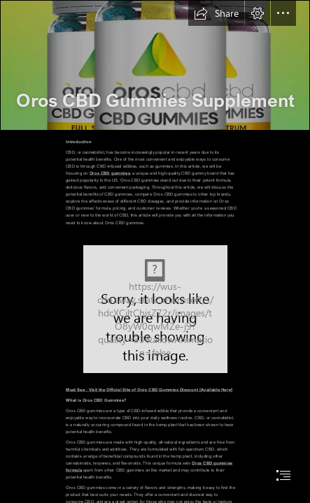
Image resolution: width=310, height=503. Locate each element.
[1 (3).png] (155, 65)
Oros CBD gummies (110, 173)
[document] (155, 251)
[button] (216, 13)
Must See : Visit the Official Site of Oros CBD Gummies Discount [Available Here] (149, 390)
